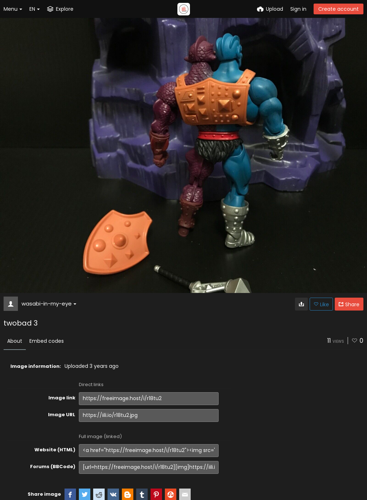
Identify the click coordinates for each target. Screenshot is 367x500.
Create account (338, 9)
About (14, 341)
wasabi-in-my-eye (49, 303)
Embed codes (46, 341)
